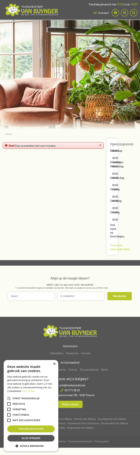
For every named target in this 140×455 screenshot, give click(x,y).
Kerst (104, 369)
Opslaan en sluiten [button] (31, 428)
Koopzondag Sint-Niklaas (80, 427)
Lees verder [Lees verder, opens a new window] (28, 391)
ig (124, 12)
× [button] (54, 364)
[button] (31, 446)
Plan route (70, 404)
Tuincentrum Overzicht (80, 441)
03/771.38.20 (72, 390)
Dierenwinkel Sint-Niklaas (114, 423)
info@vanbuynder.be (72, 385)
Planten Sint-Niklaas (85, 418)
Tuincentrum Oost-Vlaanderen (83, 423)
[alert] (31, 405)
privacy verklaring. (116, 288)
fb (115, 12)
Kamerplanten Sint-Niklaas (112, 418)
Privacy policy (101, 441)
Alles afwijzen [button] (31, 438)
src (133, 12)
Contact (103, 13)
